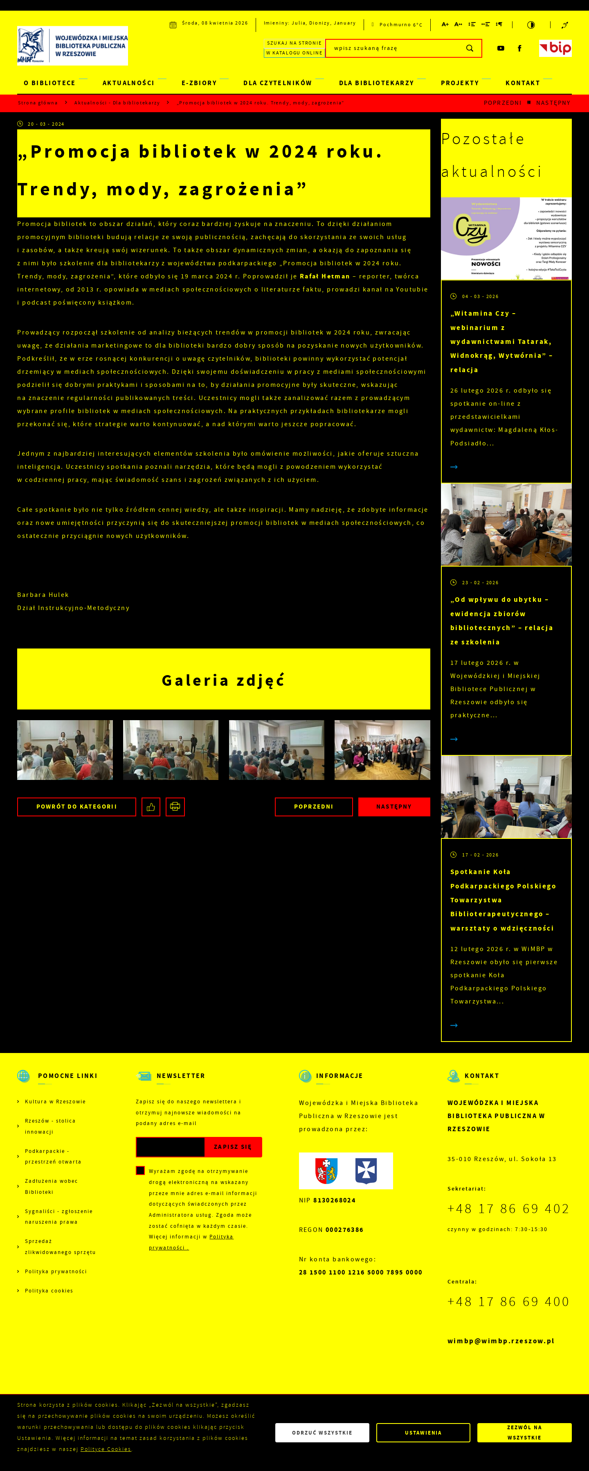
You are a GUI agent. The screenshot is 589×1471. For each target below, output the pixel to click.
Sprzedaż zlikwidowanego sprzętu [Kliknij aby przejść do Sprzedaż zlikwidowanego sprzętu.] (60, 1247)
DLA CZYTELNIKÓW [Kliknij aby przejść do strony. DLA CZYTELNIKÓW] (277, 83)
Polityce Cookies (106, 1449)
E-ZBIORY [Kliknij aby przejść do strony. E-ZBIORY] (199, 83)
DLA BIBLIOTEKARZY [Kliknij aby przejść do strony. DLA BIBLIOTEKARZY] (376, 83)
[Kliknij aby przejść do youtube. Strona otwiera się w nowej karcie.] (501, 48)
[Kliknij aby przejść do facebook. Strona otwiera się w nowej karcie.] (520, 48)
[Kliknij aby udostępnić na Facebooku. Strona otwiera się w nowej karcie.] (151, 807)
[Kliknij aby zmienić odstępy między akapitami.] (499, 25)
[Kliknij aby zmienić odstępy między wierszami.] (472, 25)
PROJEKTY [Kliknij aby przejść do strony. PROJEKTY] (460, 83)
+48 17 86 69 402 (509, 1208)
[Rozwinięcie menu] (58, 1082)
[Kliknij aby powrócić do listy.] (529, 102)
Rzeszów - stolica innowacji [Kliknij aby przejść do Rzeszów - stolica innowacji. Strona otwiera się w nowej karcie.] (50, 1126)
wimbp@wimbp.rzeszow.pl (501, 1341)
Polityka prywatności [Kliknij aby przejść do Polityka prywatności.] (56, 1271)
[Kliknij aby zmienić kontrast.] (531, 24)
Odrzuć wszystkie (322, 1432)
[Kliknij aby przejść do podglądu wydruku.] (175, 807)
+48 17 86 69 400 (509, 1301)
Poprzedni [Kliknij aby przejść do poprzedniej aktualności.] (503, 103)
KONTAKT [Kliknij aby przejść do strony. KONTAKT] (523, 83)
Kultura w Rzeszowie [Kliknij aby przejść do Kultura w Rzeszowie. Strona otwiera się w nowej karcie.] (55, 1101)
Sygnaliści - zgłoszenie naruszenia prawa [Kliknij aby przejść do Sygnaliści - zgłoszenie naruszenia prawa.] (59, 1217)
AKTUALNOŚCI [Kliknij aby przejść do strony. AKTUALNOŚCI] (129, 83)
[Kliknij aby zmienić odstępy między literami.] (459, 25)
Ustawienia (423, 1432)
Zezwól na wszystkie (524, 1433)
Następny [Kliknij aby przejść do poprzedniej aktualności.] (553, 103)
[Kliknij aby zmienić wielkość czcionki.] (445, 25)
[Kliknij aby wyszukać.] (470, 48)
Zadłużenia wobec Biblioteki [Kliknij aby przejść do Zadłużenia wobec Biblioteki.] (51, 1186)
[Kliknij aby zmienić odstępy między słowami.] (485, 25)
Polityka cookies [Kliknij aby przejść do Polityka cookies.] (49, 1290)
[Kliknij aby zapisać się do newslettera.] (233, 1147)
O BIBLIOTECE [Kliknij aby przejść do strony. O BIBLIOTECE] (50, 83)
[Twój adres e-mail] (171, 1147)
